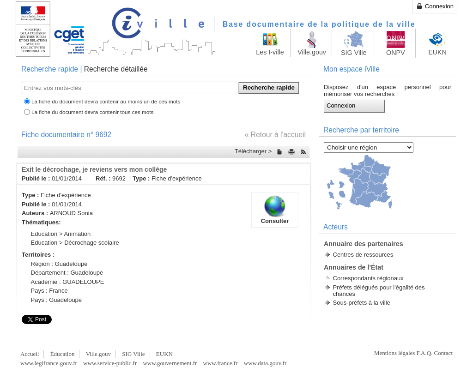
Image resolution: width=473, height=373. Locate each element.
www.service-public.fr (110, 363)
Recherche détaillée (116, 69)
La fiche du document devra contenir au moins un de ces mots (105, 101)
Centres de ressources (363, 254)
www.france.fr (220, 363)
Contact (443, 352)
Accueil (29, 353)
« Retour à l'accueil (275, 134)
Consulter (275, 209)
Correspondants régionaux (368, 278)
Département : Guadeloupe (67, 272)
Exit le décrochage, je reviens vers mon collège (94, 169)
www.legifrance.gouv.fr (48, 363)
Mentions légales (394, 352)
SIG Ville (133, 353)
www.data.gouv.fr (265, 363)
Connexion (435, 6)
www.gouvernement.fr (170, 363)
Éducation (62, 353)
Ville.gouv (98, 353)
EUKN (164, 353)
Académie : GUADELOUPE (67, 281)
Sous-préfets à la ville (361, 302)
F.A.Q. (425, 352)
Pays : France (49, 290)
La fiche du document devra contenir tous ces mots (92, 112)
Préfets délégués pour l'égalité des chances (379, 290)
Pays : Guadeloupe (56, 299)
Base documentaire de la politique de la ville (319, 24)
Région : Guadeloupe (59, 263)
